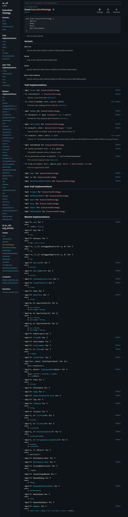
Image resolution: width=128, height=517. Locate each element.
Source (27, 12)
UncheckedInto (44, 432)
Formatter (51, 115)
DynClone (37, 295)
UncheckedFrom (35, 436)
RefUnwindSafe (37, 196)
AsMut (44, 374)
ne (29, 135)
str (46, 164)
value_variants (35, 149)
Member (36, 506)
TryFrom (40, 415)
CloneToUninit (40, 283)
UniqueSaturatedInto (47, 440)
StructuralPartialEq (40, 181)
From (35, 337)
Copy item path (53, 9)
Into (39, 349)
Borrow (36, 263)
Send (32, 200)
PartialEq (35, 124)
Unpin (33, 207)
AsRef (35, 374)
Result (68, 115)
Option (63, 156)
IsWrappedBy (47, 369)
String (88, 164)
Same (35, 392)
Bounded (33, 444)
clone (30, 94)
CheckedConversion (42, 279)
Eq (31, 177)
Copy (32, 173)
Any (35, 222)
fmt (29, 115)
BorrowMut (38, 271)
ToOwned (37, 403)
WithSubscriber (41, 462)
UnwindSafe (35, 211)
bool (70, 128)
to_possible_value (36, 156)
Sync (32, 203)
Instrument (38, 345)
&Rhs (47, 135)
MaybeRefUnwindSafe (43, 486)
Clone (33, 90)
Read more (52, 98)
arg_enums (33, 7)
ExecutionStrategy (50, 90)
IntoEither (38, 357)
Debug (33, 111)
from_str (32, 164)
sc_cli (26, 7)
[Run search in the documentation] (72, 3)
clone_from (33, 102)
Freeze (33, 192)
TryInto (40, 423)
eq (29, 128)
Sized (41, 226)
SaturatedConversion (43, 395)
